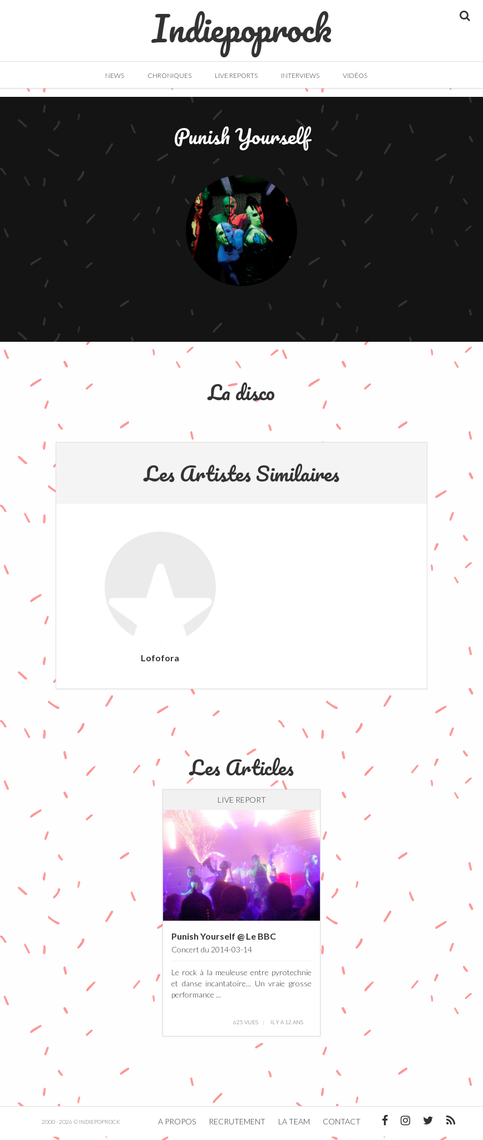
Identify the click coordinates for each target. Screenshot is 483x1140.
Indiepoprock (242, 23)
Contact (342, 1124)
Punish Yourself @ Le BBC (223, 938)
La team (294, 1124)
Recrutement (237, 1124)
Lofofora (160, 660)
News (114, 75)
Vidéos (355, 75)
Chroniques (169, 75)
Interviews (300, 75)
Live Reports (236, 75)
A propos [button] (177, 1124)
